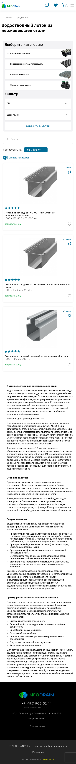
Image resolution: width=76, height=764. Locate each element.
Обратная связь (36, 726)
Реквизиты (38, 752)
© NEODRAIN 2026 (19, 746)
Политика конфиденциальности (50, 746)
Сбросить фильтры (38, 126)
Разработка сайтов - (38, 759)
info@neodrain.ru (36, 719)
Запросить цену (13, 224)
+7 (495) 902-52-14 (36, 703)
